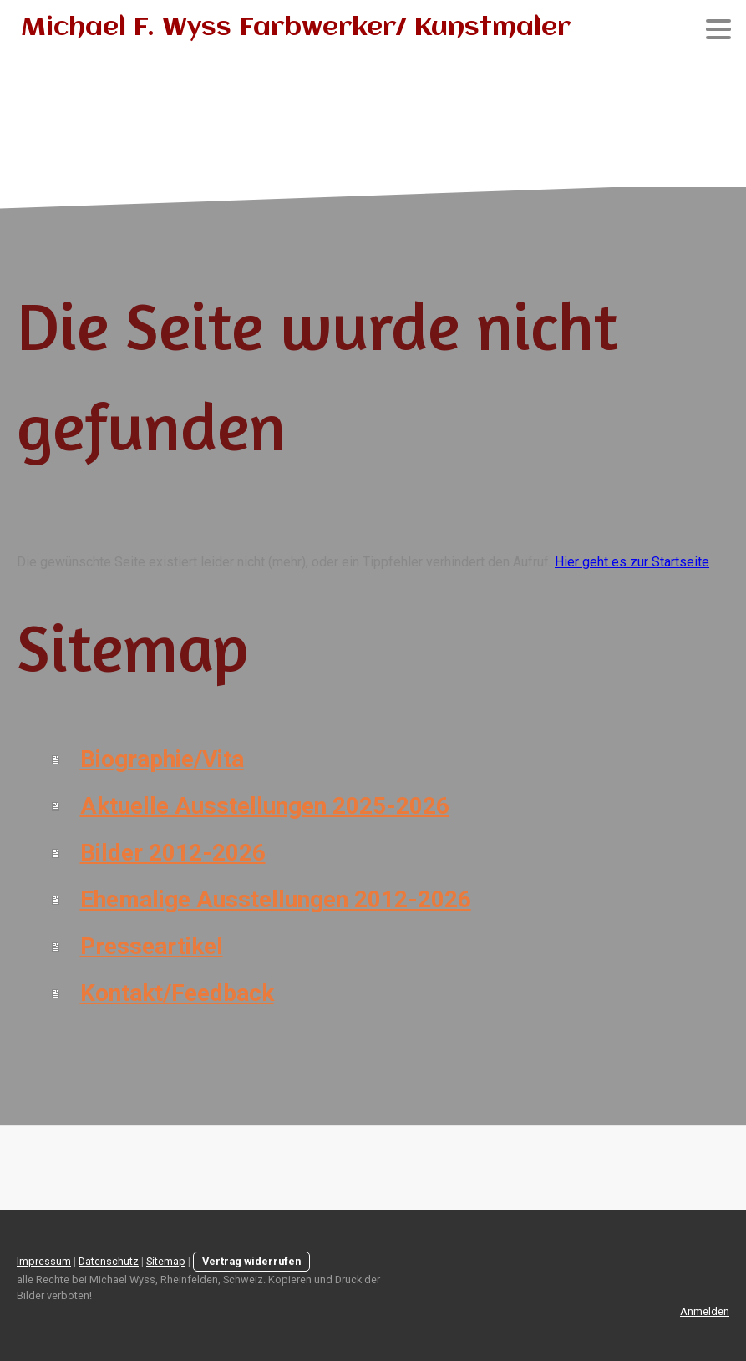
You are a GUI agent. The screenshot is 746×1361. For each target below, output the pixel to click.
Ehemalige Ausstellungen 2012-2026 (275, 899)
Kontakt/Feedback (177, 993)
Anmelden (704, 1311)
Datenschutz (109, 1261)
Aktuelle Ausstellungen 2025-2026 (264, 806)
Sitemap (165, 1261)
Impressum (44, 1261)
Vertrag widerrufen (251, 1261)
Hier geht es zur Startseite (632, 562)
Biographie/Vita (162, 759)
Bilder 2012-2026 (173, 852)
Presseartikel (151, 946)
